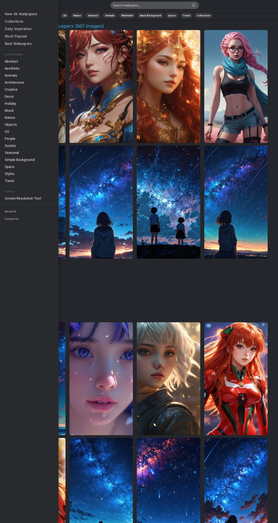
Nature (77, 15)
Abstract (93, 15)
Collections (203, 15)
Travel (186, 15)
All (64, 15)
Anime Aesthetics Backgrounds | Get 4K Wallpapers (23, 6)
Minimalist (127, 15)
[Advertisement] (135, 290)
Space (172, 15)
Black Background (150, 15)
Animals (109, 15)
